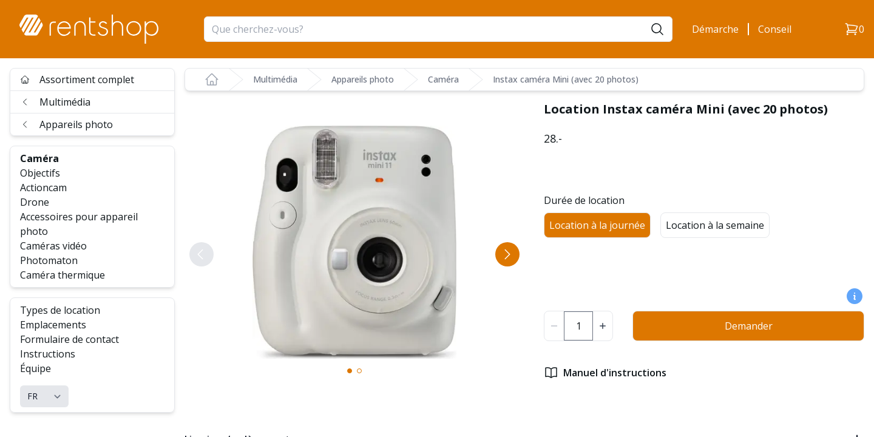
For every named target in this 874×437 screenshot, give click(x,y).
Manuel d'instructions (605, 372)
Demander (749, 326)
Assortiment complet (77, 79)
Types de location (60, 310)
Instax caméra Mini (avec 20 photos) (566, 79)
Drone (34, 202)
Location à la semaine (715, 225)
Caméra (39, 158)
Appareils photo (66, 124)
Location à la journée (597, 225)
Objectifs (40, 173)
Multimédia (55, 102)
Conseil (774, 29)
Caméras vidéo (53, 245)
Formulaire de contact (69, 339)
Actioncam (43, 187)
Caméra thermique (62, 275)
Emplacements (53, 324)
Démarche (715, 29)
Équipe (35, 368)
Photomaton (49, 260)
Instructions (47, 354)
